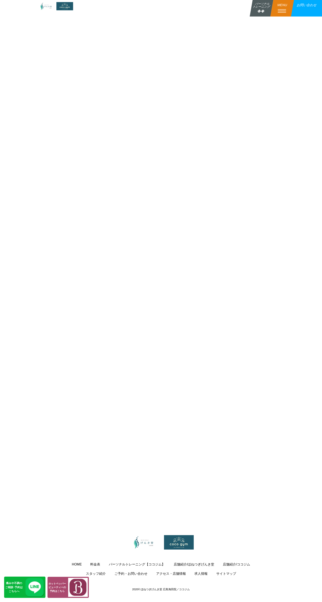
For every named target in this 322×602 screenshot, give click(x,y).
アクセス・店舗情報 (171, 573)
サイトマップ (226, 573)
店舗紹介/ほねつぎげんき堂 (194, 564)
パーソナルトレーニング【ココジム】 (137, 564)
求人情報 (201, 573)
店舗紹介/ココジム (236, 564)
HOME (77, 564)
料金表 (95, 564)
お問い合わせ (306, 5)
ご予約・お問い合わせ (130, 573)
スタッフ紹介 (96, 573)
